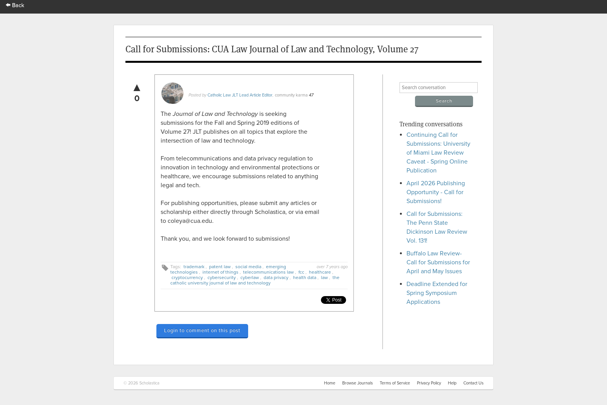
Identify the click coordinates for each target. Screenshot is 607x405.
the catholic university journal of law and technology (255, 280)
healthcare (320, 272)
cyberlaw (249, 277)
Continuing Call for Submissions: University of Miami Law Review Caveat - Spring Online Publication (438, 152)
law (324, 277)
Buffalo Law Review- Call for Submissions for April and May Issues (438, 262)
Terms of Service (395, 383)
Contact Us (473, 383)
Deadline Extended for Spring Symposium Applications (436, 293)
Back (15, 5)
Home (329, 383)
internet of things (220, 272)
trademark (193, 266)
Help (452, 383)
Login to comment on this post (202, 330)
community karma (291, 95)
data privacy (276, 277)
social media (248, 266)
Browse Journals (357, 383)
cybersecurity (221, 277)
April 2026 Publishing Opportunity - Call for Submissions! (435, 192)
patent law (220, 266)
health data (304, 277)
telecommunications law (268, 272)
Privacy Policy (429, 383)
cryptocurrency (187, 277)
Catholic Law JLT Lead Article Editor (240, 95)
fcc (301, 272)
